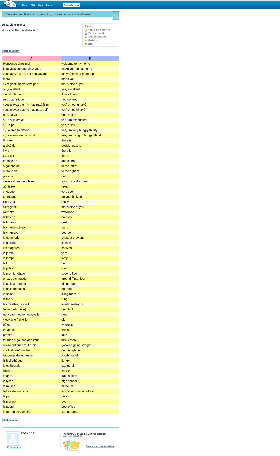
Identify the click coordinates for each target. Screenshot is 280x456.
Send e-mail (15, 447)
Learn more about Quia (72, 436)
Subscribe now (71, 5)
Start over (92, 40)
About (40, 5)
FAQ (33, 5)
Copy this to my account (99, 30)
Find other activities (97, 37)
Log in (49, 5)
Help (90, 43)
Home (25, 5)
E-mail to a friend (96, 33)
